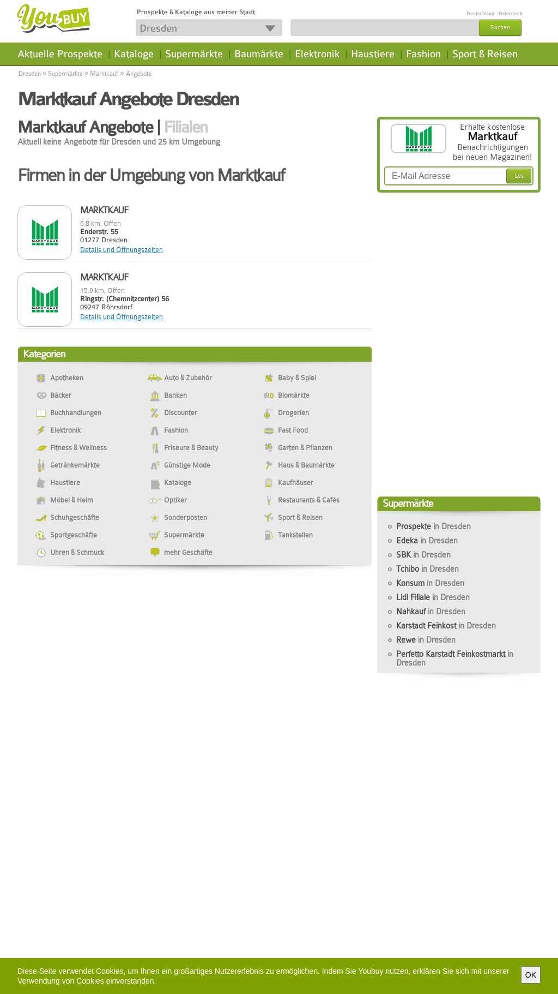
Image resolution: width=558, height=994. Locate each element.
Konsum (430, 583)
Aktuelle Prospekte (59, 54)
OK (530, 975)
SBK (423, 554)
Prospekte (433, 526)
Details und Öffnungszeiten (121, 249)
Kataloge (134, 54)
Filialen (185, 127)
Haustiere (373, 54)
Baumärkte (258, 54)
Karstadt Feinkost (446, 625)
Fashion (423, 54)
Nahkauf (430, 611)
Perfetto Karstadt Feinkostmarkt (454, 658)
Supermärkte (194, 54)
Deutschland (480, 13)
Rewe (426, 640)
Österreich (511, 13)
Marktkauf (104, 73)
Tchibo (427, 569)
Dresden (30, 73)
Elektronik (317, 54)
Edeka (427, 540)
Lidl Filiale (433, 597)
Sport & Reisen (485, 54)
